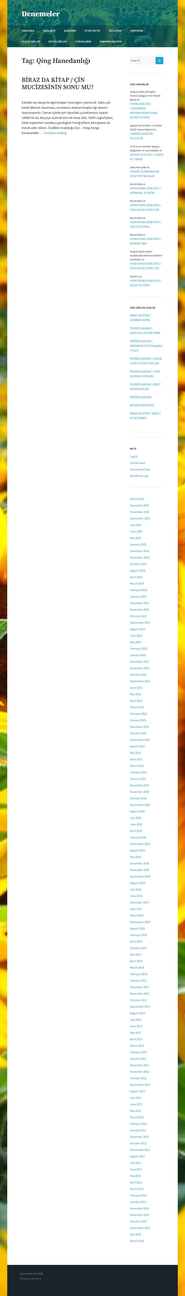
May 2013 (135, 1032)
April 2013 (136, 1039)
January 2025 (138, 544)
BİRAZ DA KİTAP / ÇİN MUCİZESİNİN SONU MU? (58, 83)
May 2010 (135, 1234)
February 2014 (138, 974)
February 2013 (138, 1052)
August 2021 (137, 746)
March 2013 (137, 1045)
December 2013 (139, 987)
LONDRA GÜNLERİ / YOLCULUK (142, 136)
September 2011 (140, 1150)
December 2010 (139, 1208)
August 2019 (137, 850)
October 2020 (138, 798)
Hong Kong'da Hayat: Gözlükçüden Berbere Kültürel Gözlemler (146, 255)
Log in (133, 456)
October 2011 (138, 1143)
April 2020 (136, 831)
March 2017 (137, 915)
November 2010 (139, 1215)
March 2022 (137, 707)
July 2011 (135, 1163)
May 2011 (135, 1176)
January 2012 (138, 1130)
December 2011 (139, 1137)
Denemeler (41, 14)
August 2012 (137, 1091)
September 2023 (140, 622)
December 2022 (139, 661)
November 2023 (139, 609)
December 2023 (139, 603)
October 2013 (138, 1000)
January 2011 (138, 1202)
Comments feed (140, 469)
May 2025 (135, 538)
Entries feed (137, 463)
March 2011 (137, 1189)
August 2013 (137, 1013)
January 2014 (138, 980)
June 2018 (136, 896)
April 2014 (136, 961)
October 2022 (138, 674)
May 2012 (135, 1110)
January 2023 (138, 655)
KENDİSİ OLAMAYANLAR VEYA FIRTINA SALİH (144, 174)
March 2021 (137, 766)
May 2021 (135, 752)
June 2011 (136, 1169)
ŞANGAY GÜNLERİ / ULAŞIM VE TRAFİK (146, 157)
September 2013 (140, 1006)
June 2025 (136, 531)
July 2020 (135, 818)
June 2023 (136, 635)
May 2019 (135, 857)
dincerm (134, 276)
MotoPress (36, 1278)
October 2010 (138, 1221)
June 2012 (136, 1104)
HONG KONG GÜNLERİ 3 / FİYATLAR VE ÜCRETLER (145, 207)
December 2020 (139, 785)
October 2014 (138, 948)
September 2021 (140, 739)
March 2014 (137, 967)
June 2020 (136, 824)
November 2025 (139, 512)
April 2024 (136, 577)
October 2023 (138, 616)
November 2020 (139, 792)
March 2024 (137, 583)
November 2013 (139, 993)
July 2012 (135, 1097)
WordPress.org (139, 476)
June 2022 (136, 687)
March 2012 (137, 1117)
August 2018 (137, 883)
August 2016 (137, 928)
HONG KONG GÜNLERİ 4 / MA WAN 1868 (145, 241)
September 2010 (140, 1228)
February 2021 (138, 772)
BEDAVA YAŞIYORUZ (142, 405)
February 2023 (138, 648)
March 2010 (137, 1241)
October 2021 (138, 733)
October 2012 (138, 1078)
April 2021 (136, 759)
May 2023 (135, 642)
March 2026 (137, 499)
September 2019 (140, 844)
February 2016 (138, 935)
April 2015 (136, 941)
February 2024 (138, 590)
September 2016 (140, 922)
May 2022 (135, 694)
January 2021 (138, 779)
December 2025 (139, 505)
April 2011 (136, 1182)
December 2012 (139, 1065)
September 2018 (140, 876)
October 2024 (138, 564)
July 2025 (135, 525)
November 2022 (139, 668)
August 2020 (137, 811)
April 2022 (136, 700)
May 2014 (135, 954)
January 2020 (138, 837)
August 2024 (137, 570)
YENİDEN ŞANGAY (140, 397)
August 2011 (137, 1156)
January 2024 (138, 596)
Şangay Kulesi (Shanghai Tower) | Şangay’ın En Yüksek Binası (145, 95)
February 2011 (138, 1195)
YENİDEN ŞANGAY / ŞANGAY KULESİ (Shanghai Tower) (146, 345)
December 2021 (139, 726)
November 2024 (139, 557)
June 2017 (136, 909)
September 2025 (140, 518)
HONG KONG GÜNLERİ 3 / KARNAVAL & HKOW (145, 190)
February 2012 (138, 1124)
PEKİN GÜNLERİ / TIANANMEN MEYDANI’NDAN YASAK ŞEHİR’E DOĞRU (144, 110)
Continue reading (55, 133)
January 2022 (138, 720)
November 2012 (139, 1071)
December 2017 (139, 902)
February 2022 (138, 713)
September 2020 (140, 805)
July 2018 (135, 889)
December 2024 (139, 551)
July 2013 (135, 1019)
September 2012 (140, 1084)
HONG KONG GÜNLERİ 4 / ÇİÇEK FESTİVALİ (145, 224)
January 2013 (138, 1058)
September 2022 (140, 681)
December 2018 (139, 863)
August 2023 (137, 629)
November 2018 (139, 870)
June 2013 (136, 1026)
